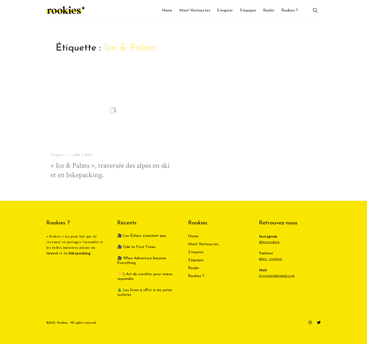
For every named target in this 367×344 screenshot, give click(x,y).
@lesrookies (269, 242)
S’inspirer (225, 10)
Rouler (268, 10)
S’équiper (248, 10)
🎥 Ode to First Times (136, 247)
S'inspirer (57, 155)
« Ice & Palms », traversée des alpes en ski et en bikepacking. (110, 170)
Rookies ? (289, 10)
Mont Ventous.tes (194, 10)
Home (167, 10)
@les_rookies (270, 259)
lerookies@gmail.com (276, 276)
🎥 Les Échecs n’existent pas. (142, 236)
